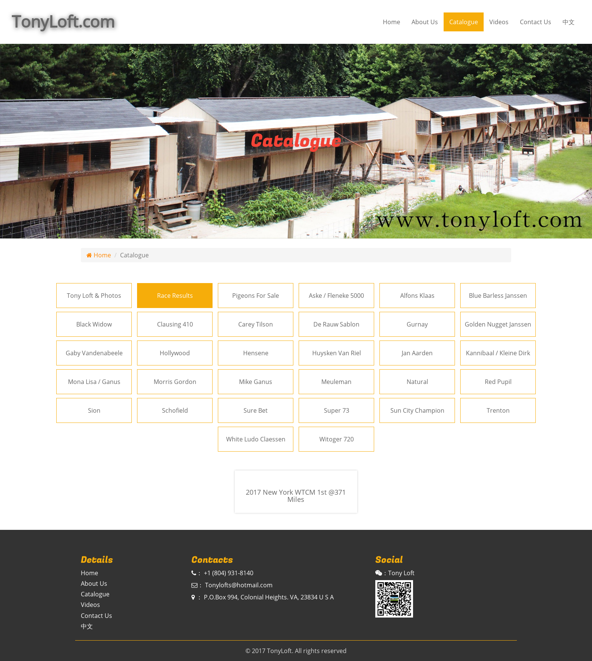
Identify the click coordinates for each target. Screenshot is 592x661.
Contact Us (535, 22)
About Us (425, 22)
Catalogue (463, 22)
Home (391, 22)
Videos (499, 22)
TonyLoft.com (63, 21)
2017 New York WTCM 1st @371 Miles (296, 496)
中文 (569, 22)
